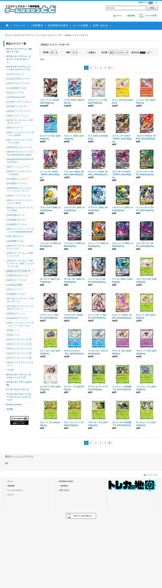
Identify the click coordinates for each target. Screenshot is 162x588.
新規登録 (131, 16)
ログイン (118, 16)
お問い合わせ (64, 490)
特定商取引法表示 (66, 481)
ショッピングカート (15, 490)
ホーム (10, 481)
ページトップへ (152, 475)
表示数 (46, 52)
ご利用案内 (63, 486)
